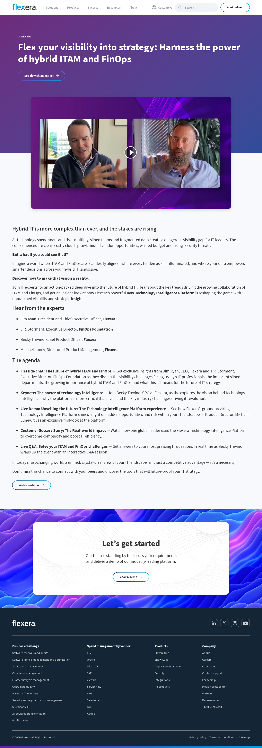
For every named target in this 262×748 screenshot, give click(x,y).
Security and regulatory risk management (37, 700)
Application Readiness (168, 666)
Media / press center (214, 686)
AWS (89, 693)
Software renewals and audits (30, 653)
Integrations (162, 680)
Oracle (91, 659)
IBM (89, 653)
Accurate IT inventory (25, 693)
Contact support (212, 673)
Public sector (20, 720)
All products (162, 686)
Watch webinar (29, 485)
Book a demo (235, 7)
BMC (89, 707)
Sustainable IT (21, 707)
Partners (207, 693)
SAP (89, 673)
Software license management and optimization (41, 659)
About (206, 653)
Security (160, 673)
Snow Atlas (161, 659)
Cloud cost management (27, 673)
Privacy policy (197, 737)
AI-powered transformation (29, 713)
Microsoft (92, 666)
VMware (91, 680)
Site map (244, 737)
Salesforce (93, 700)
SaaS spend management (27, 666)
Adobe (91, 713)
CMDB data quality (23, 686)
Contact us (208, 666)
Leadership (209, 680)
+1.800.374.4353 (212, 707)
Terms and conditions (222, 737)
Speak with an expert (39, 76)
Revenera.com (211, 700)
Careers (206, 659)
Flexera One (162, 653)
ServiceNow (94, 686)
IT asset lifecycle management (30, 680)
